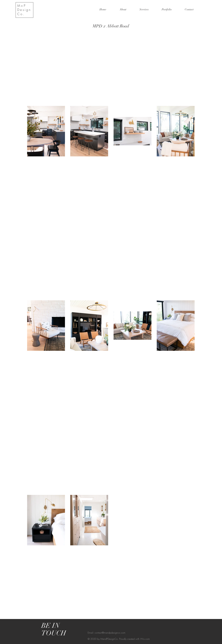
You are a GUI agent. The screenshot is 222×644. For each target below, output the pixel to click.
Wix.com (145, 639)
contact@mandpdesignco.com (110, 632)
